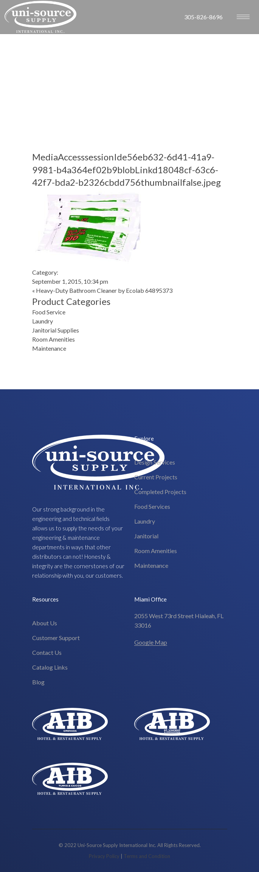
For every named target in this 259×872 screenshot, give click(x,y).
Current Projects (155, 476)
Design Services (154, 462)
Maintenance (49, 348)
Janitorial (146, 535)
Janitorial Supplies (55, 330)
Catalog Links (50, 667)
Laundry (42, 321)
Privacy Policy (104, 856)
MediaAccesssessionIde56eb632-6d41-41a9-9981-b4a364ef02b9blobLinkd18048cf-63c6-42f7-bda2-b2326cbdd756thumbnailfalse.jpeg (126, 169)
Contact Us (47, 652)
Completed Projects (160, 491)
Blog (38, 681)
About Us (44, 622)
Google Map (150, 642)
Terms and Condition (147, 856)
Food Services (152, 506)
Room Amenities (53, 339)
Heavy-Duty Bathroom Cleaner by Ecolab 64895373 (104, 290)
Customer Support (56, 637)
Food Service (48, 312)
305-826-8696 (203, 16)
